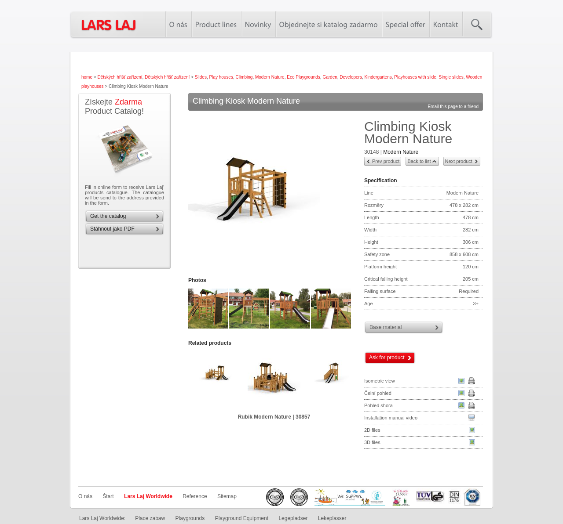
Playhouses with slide (415, 77)
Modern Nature (270, 77)
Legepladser (292, 518)
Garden (329, 77)
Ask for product (387, 357)
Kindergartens (377, 77)
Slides (201, 77)
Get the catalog (108, 216)
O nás (85, 496)
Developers (351, 77)
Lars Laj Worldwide (148, 496)
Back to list (419, 161)
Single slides (451, 77)
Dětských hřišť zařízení (119, 77)
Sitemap (227, 496)
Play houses (221, 77)
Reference (195, 496)
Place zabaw (150, 518)
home (86, 77)
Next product (458, 161)
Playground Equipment (241, 518)
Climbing (244, 77)
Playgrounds (190, 518)
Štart (107, 496)
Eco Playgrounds (303, 77)
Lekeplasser (332, 518)
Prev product (385, 161)
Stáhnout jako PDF (112, 229)
